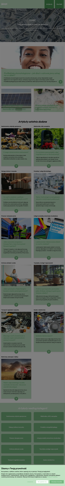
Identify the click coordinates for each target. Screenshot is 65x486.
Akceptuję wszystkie (56, 481)
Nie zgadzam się (42, 481)
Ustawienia (30, 481)
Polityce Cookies (52, 477)
